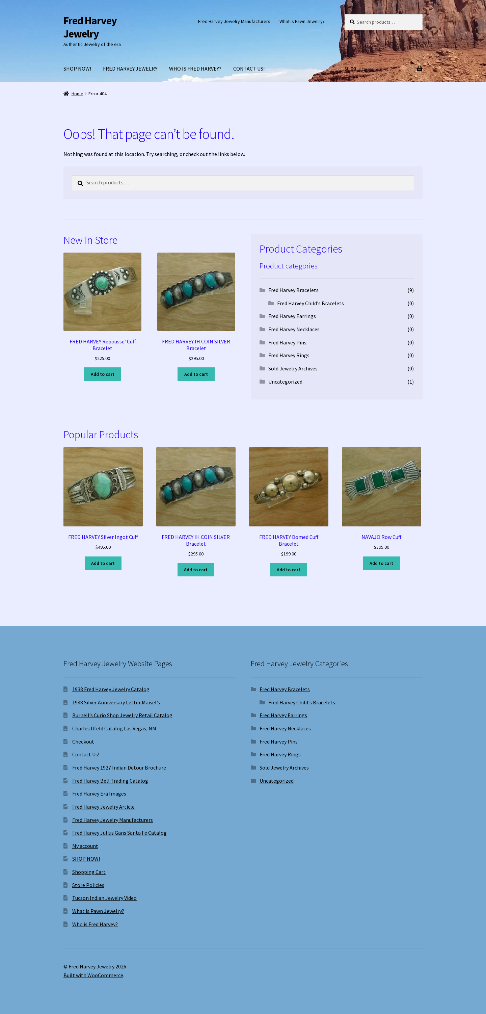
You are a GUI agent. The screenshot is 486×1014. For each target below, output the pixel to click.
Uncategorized (285, 381)
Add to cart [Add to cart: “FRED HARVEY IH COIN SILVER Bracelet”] (196, 374)
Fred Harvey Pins (287, 342)
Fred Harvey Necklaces (294, 329)
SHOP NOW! (77, 68)
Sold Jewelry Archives (293, 368)
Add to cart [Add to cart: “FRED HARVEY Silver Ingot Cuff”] (103, 563)
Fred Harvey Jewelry (90, 27)
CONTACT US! (249, 68)
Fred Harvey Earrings (292, 316)
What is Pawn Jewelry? (302, 21)
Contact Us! (85, 754)
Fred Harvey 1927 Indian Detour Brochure (119, 767)
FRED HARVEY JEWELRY (130, 68)
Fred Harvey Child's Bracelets (310, 303)
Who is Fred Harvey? (95, 924)
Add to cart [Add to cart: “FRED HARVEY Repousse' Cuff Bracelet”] (102, 374)
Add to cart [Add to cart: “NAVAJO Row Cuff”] (381, 563)
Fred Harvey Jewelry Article (103, 806)
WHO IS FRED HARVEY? (195, 68)
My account (85, 845)
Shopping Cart (89, 871)
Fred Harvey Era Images (99, 793)
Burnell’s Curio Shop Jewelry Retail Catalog (122, 715)
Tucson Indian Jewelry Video (104, 897)
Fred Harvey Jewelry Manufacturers (234, 21)
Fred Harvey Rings (288, 355)
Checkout (83, 741)
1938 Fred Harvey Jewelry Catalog (111, 689)
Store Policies (88, 885)
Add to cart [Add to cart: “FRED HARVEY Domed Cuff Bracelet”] (288, 570)
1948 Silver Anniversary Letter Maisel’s (116, 702)
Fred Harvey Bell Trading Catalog (110, 780)
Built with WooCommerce (93, 975)
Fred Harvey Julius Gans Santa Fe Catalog (119, 832)
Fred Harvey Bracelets (293, 290)
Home (77, 93)
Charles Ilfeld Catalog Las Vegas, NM (114, 728)
